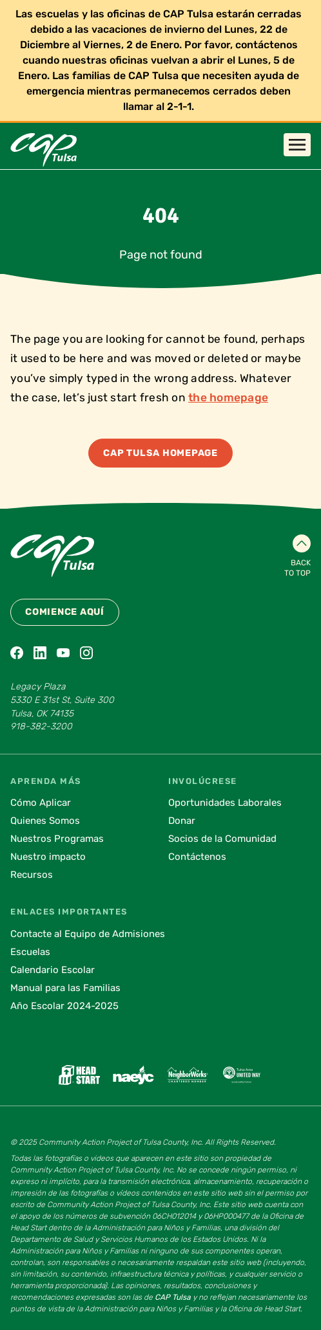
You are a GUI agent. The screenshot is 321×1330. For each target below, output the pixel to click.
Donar (181, 820)
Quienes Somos (45, 820)
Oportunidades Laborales (225, 802)
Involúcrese (202, 781)
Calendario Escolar (52, 970)
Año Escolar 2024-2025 (64, 1006)
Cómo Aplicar (40, 802)
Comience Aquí (64, 611)
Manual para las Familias (65, 988)
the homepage (228, 397)
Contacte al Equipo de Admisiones (87, 934)
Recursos (31, 874)
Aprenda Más (45, 781)
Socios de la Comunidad (222, 838)
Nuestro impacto (48, 856)
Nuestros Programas (57, 838)
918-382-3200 (41, 726)
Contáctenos (197, 856)
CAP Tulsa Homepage (160, 453)
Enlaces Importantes (69, 911)
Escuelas (30, 952)
